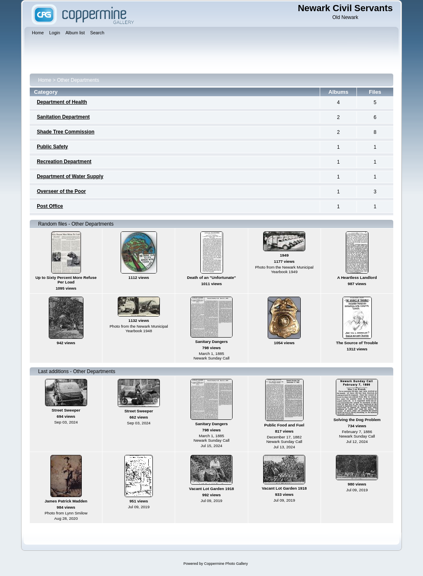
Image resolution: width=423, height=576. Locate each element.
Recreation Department (64, 161)
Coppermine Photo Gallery (226, 564)
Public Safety (52, 147)
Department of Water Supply (70, 176)
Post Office (50, 206)
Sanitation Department (63, 117)
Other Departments (78, 80)
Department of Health (62, 102)
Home (44, 80)
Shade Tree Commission (65, 132)
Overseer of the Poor (61, 191)
